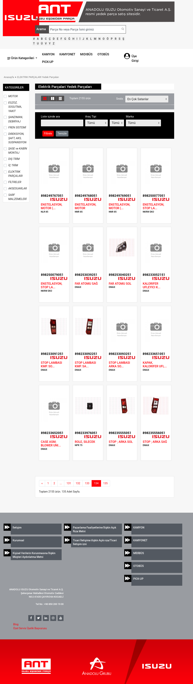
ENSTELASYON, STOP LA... (153, 206)
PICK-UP (47, 62)
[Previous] (42, 483)
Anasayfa (9, 77)
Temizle (62, 133)
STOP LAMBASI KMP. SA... (85, 364)
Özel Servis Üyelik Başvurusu (30, 628)
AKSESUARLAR (17, 188)
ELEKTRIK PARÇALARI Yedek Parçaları (38, 77)
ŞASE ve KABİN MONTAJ (17, 151)
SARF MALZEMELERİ (17, 197)
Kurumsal (18, 540)
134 (96, 483)
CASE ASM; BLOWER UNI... (51, 443)
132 (78, 483)
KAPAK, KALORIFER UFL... (155, 364)
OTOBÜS (103, 54)
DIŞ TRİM (14, 159)
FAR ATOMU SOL (120, 283)
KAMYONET (67, 54)
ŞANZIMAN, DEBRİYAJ (15, 119)
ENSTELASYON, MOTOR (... (51, 206)
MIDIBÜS (86, 54)
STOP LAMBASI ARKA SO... (119, 364)
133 (87, 483)
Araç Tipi (90, 116)
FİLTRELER (14, 182)
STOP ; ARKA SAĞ (155, 442)
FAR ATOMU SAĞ (86, 283)
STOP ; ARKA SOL (121, 442)
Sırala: (119, 98)
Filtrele (48, 133)
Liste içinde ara (50, 116)
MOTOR (13, 96)
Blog (15, 624)
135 (105, 483)
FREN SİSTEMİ (17, 127)
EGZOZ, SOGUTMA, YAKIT (15, 107)
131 (69, 483)
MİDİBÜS (138, 553)
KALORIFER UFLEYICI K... (151, 285)
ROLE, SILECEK (85, 442)
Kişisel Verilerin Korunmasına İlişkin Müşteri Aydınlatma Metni (34, 555)
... (61, 483)
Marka (130, 116)
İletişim (17, 527)
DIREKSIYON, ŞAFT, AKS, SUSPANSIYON (17, 138)
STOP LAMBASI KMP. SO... (51, 364)
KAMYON (48, 54)
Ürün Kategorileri (21, 58)
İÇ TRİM (13, 165)
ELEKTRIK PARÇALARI (15, 174)
